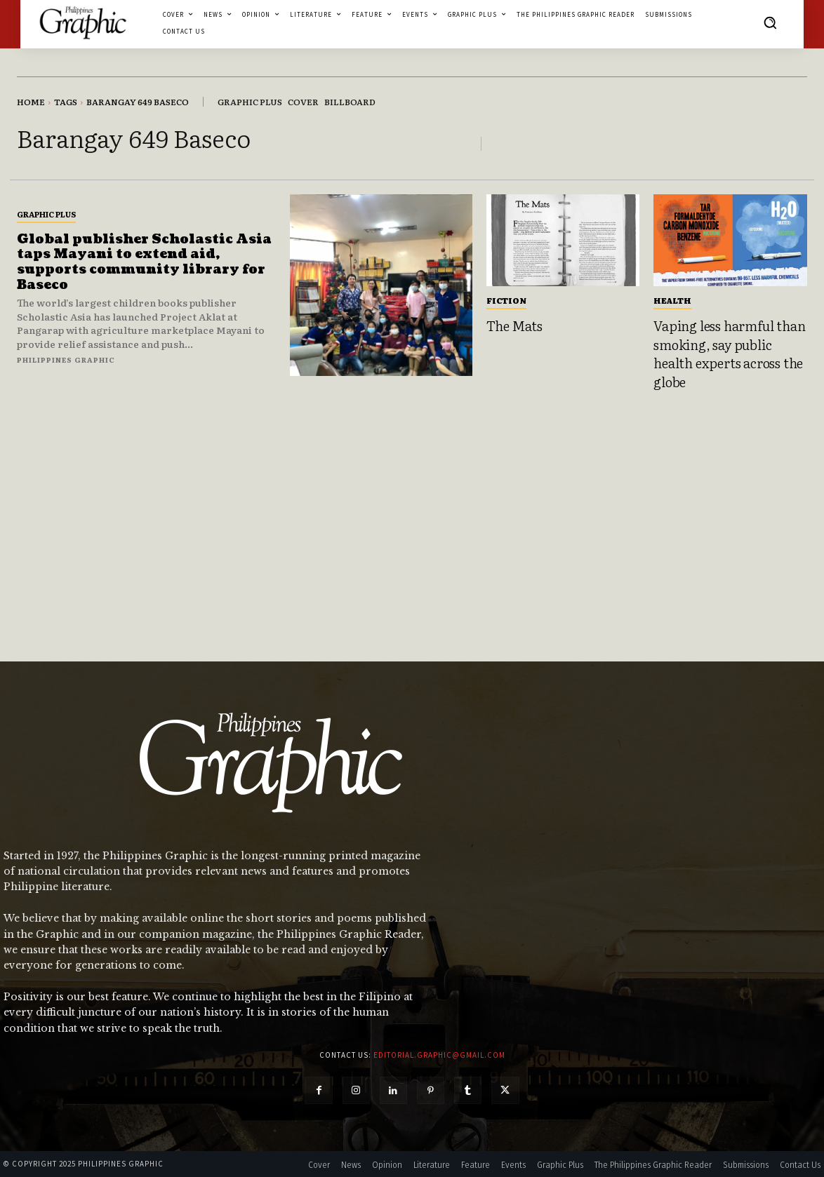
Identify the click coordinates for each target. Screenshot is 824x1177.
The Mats (514, 325)
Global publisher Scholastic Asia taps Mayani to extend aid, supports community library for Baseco (144, 262)
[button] (770, 22)
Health (672, 300)
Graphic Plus (46, 214)
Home (31, 101)
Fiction (506, 300)
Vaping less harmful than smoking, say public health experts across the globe (729, 353)
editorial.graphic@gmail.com (439, 1055)
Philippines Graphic (66, 359)
